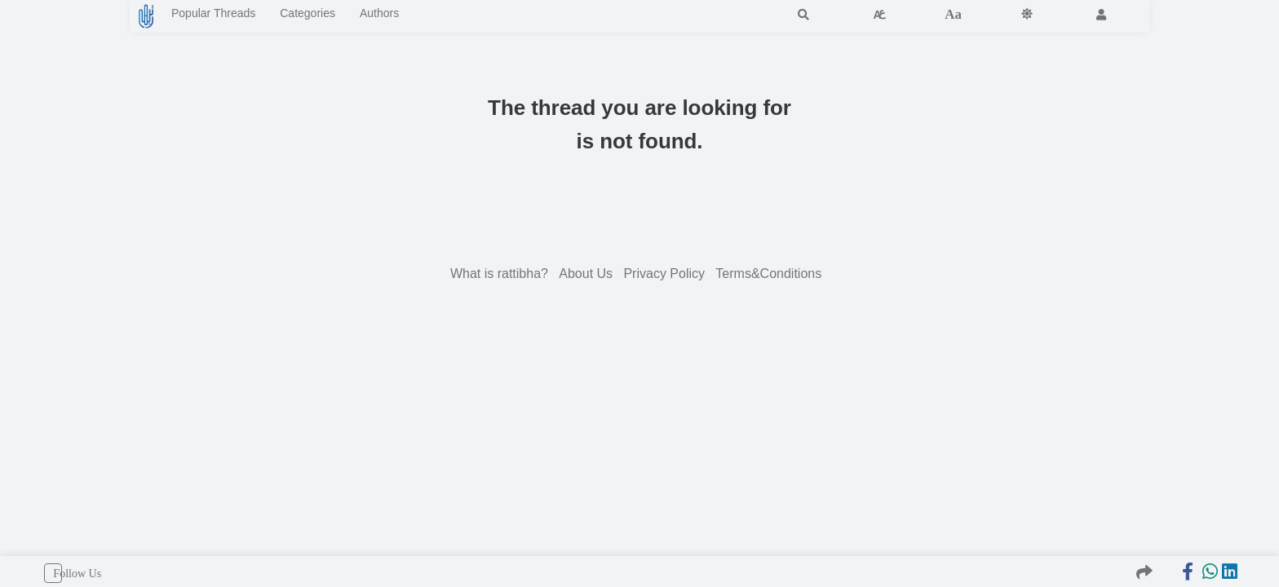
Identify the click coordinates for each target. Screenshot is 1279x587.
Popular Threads (231, 16)
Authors (447, 16)
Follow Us (53, 573)
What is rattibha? (501, 277)
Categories (356, 16)
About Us (587, 277)
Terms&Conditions (770, 277)
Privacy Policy (665, 277)
